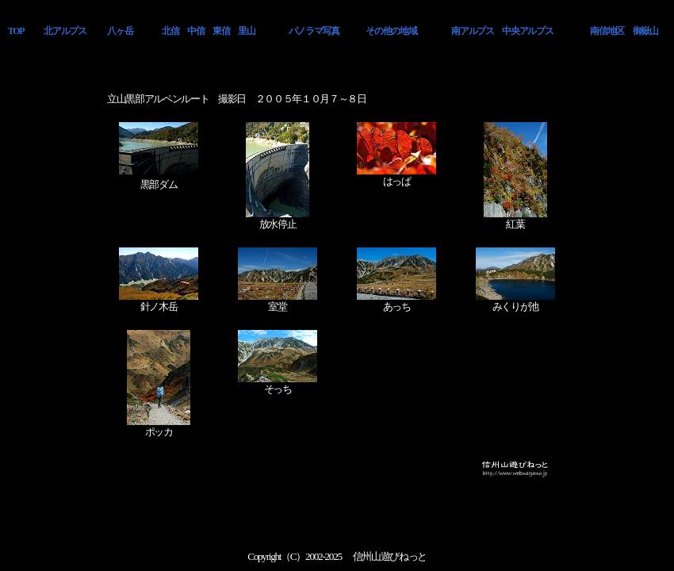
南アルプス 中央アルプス (502, 30)
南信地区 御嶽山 (623, 30)
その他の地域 (391, 30)
